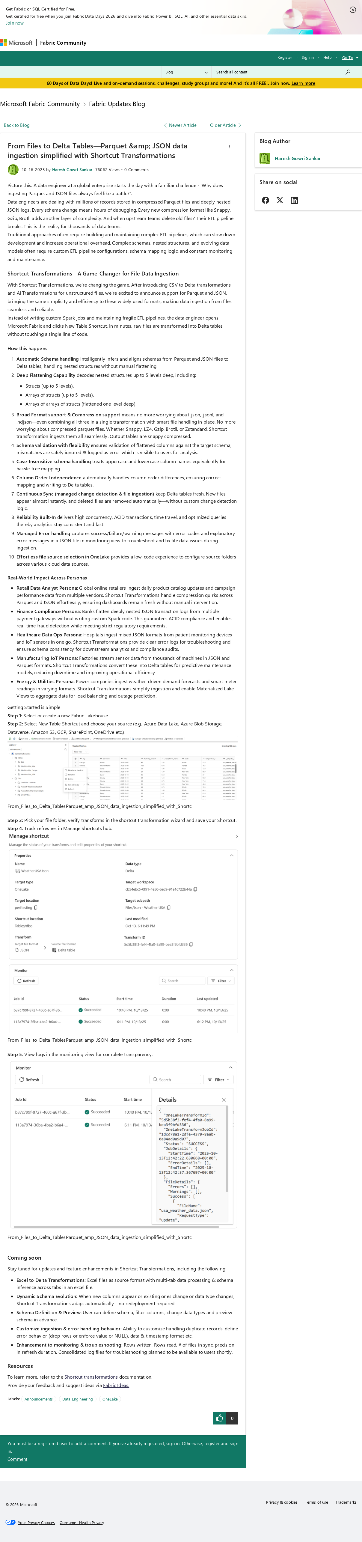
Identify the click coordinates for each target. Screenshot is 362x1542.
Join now (15, 23)
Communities (177, 42)
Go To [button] (347, 57)
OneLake (110, 1399)
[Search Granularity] (186, 72)
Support (253, 42)
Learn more (304, 83)
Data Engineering (77, 1399)
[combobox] (283, 72)
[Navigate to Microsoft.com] (16, 42)
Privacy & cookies (282, 1502)
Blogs (204, 42)
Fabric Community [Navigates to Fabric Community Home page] (63, 42)
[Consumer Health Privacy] (82, 1522)
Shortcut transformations (91, 1377)
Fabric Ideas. (116, 1385)
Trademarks (346, 1502)
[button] (229, 146)
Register (284, 57)
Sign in (308, 57)
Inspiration (126, 42)
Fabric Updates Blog (117, 103)
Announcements (39, 1399)
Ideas (151, 42)
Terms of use (316, 1502)
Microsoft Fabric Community (40, 103)
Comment (17, 1459)
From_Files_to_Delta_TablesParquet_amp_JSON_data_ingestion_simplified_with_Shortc (99, 806)
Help (327, 57)
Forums (99, 42)
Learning (227, 42)
